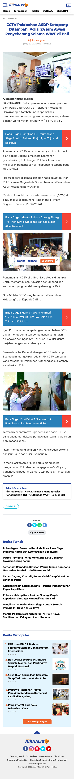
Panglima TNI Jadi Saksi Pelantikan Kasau (22, 707)
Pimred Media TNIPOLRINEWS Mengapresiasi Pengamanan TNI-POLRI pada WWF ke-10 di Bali (35, 493)
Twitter (44, 750)
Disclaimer (59, 756)
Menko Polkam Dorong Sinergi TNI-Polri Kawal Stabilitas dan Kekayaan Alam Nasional (32, 222)
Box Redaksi (31, 756)
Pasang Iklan (45, 756)
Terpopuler (20, 11)
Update (47, 261)
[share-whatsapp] (39, 525)
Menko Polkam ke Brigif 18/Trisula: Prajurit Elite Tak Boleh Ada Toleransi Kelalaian (28, 317)
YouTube (51, 750)
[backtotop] (37, 734)
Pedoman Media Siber (17, 760)
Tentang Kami (17, 756)
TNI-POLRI (11, 506)
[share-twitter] (34, 525)
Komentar (37, 532)
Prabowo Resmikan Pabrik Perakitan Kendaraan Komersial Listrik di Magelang (27, 693)
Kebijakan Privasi (38, 760)
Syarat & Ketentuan (57, 760)
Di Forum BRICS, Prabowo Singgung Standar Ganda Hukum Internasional (28, 648)
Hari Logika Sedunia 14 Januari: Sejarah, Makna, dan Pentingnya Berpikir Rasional (27, 663)
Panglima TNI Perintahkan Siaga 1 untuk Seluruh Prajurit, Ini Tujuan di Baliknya (31, 138)
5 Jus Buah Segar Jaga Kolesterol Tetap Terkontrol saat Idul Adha (28, 676)
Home (6, 11)
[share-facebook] (29, 525)
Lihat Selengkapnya (37, 721)
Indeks (35, 11)
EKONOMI (62, 11)
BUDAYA (48, 11)
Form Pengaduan (37, 763)
